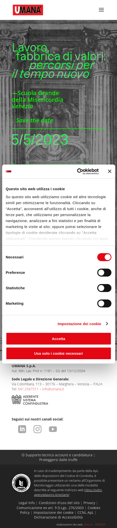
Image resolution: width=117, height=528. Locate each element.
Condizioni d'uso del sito (59, 502)
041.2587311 (28, 389)
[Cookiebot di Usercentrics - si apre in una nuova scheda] (77, 171)
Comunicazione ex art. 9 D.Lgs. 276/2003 (50, 507)
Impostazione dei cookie (79, 324)
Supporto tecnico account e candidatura (57, 455)
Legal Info (27, 502)
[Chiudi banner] (109, 171)
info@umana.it (53, 389)
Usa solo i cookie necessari (58, 353)
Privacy (89, 502)
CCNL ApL (86, 512)
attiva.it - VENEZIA (94, 524)
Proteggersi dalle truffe (58, 459)
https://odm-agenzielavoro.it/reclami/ (68, 492)
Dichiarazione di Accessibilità (58, 517)
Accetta (58, 339)
